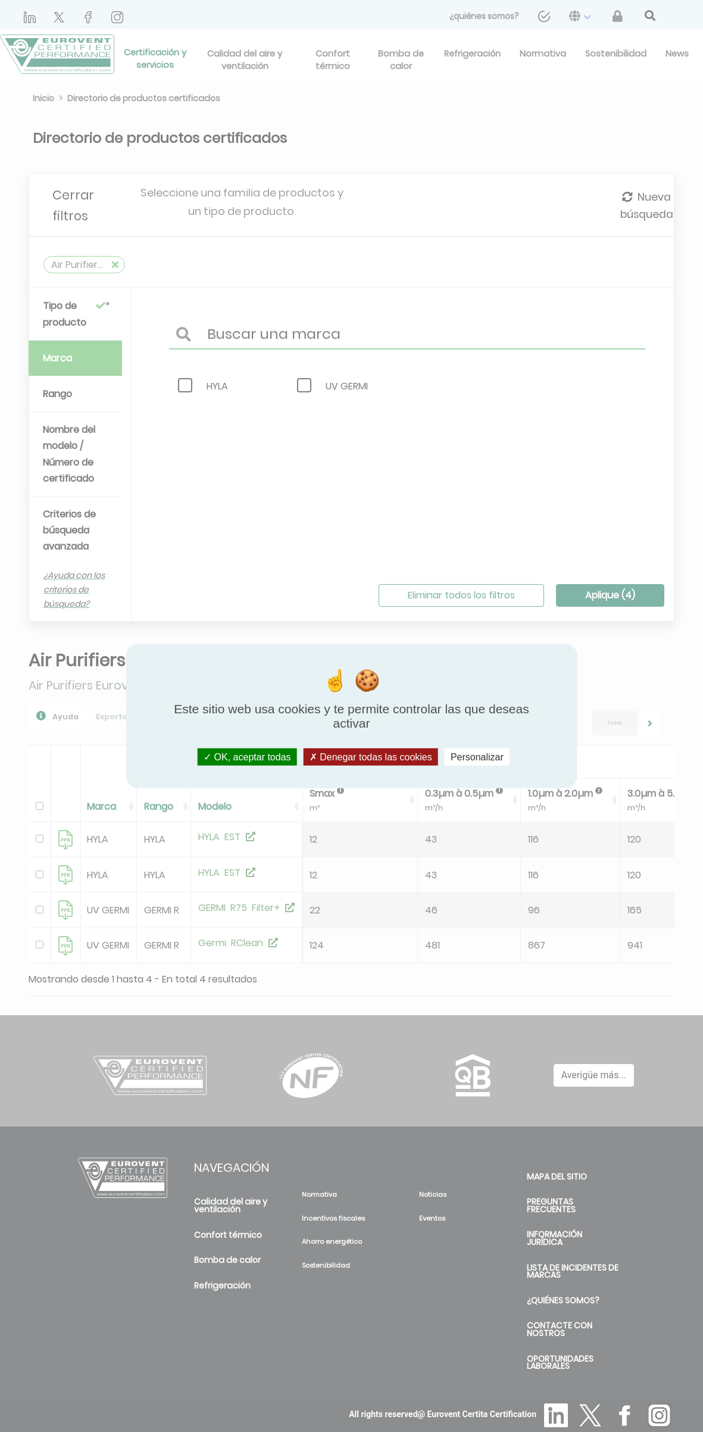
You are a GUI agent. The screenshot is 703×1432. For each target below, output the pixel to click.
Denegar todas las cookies (371, 757)
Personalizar (477, 757)
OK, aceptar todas (247, 757)
